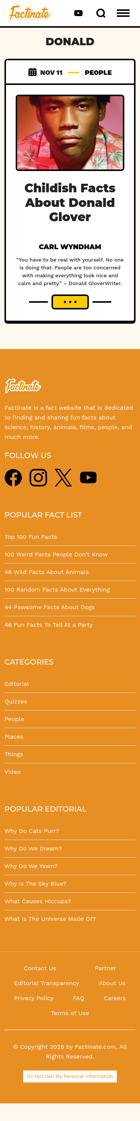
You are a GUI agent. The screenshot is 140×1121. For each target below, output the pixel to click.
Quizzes (15, 701)
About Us (112, 983)
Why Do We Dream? (33, 848)
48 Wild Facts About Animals (46, 571)
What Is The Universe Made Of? (50, 918)
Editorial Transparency (46, 983)
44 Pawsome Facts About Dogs (49, 607)
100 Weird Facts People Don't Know (56, 554)
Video (12, 771)
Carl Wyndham (70, 247)
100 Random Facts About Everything (57, 589)
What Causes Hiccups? (37, 901)
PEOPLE (98, 72)
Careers (115, 998)
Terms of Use (70, 1013)
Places (13, 736)
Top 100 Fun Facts (30, 536)
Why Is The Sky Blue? (35, 883)
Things (13, 754)
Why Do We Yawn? (30, 866)
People (14, 719)
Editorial (16, 683)
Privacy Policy (33, 998)
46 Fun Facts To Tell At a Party (48, 624)
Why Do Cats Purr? (31, 830)
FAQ (78, 998)
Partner (105, 968)
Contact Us (40, 968)
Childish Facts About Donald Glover (70, 202)
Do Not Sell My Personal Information (70, 1076)
